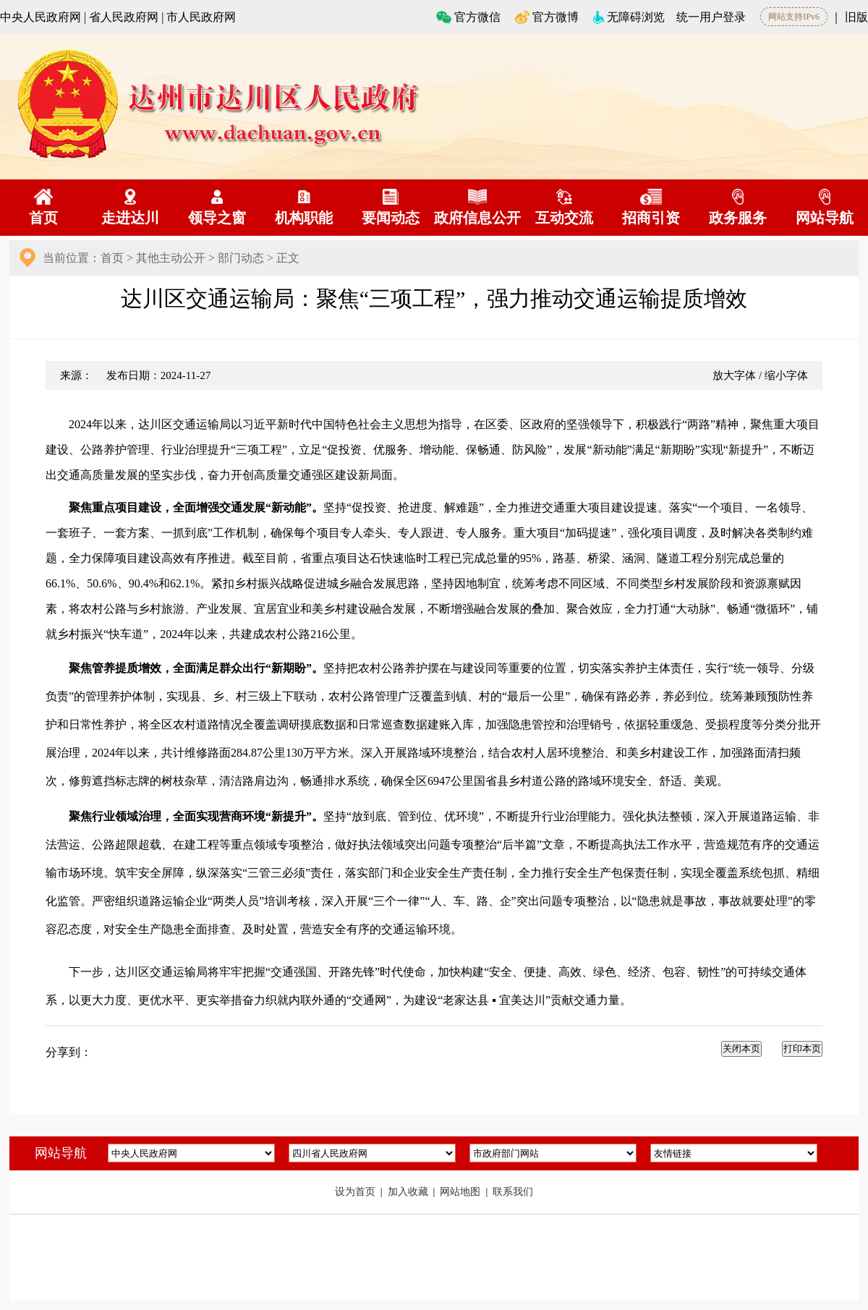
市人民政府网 (201, 17)
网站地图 (461, 1191)
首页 (112, 258)
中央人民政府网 (40, 17)
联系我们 (513, 1191)
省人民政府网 (123, 17)
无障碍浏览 (629, 17)
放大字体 (734, 375)
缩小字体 (786, 375)
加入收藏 (409, 1191)
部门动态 (241, 258)
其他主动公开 (170, 258)
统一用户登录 (711, 17)
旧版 (856, 17)
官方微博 (547, 17)
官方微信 (468, 17)
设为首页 (356, 1191)
